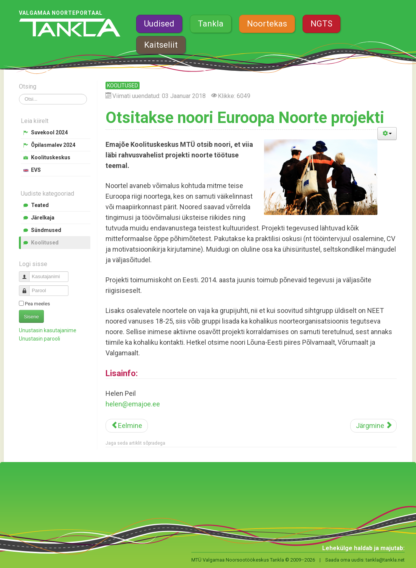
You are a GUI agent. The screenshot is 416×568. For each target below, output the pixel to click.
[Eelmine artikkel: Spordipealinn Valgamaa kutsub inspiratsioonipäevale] (127, 426)
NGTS (321, 23)
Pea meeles (37, 304)
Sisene (31, 316)
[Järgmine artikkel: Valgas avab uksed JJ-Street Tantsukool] (373, 426)
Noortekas (267, 23)
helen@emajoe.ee (133, 404)
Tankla (211, 23)
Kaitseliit (161, 45)
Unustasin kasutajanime (47, 330)
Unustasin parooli (39, 339)
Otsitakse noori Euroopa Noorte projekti (245, 117)
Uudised (159, 23)
